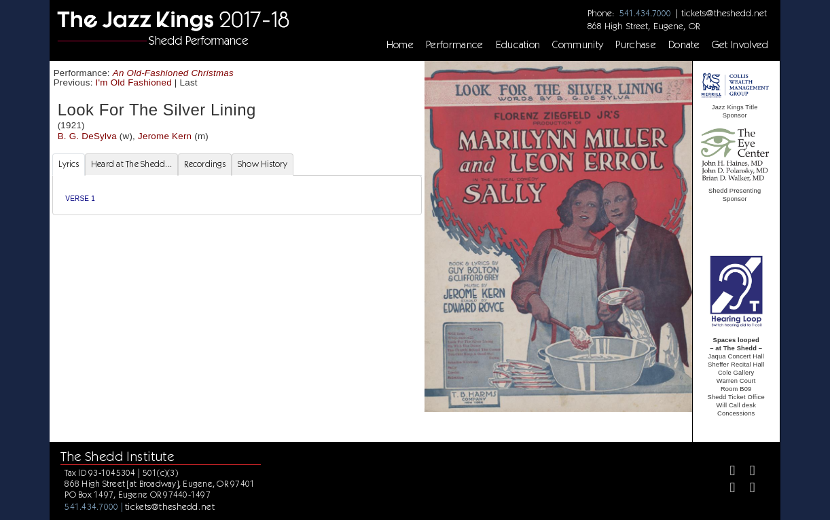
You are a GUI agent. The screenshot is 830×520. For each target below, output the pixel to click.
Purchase (635, 44)
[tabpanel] (236, 195)
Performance (455, 44)
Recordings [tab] (204, 164)
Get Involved (740, 44)
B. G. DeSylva (87, 136)
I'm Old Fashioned (134, 82)
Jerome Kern (165, 136)
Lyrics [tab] (68, 164)
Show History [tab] (262, 164)
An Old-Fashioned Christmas (173, 73)
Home (400, 44)
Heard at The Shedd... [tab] (131, 164)
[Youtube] (746, 489)
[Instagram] (727, 489)
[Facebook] (727, 472)
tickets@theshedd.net (724, 12)
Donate (684, 44)
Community (577, 44)
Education (518, 44)
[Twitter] (746, 472)
